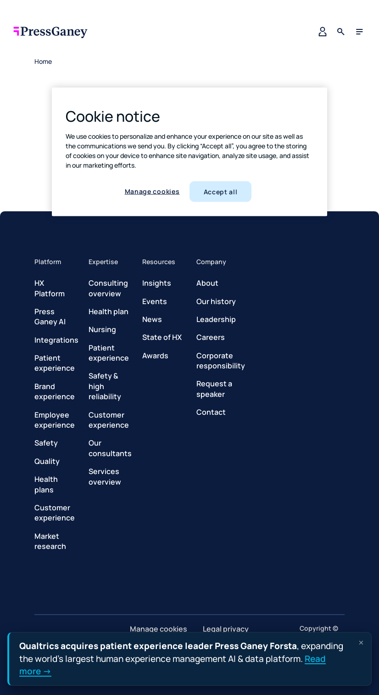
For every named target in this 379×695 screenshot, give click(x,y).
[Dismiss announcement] (361, 642)
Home (43, 61)
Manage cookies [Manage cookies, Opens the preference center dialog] (152, 190)
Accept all (221, 191)
